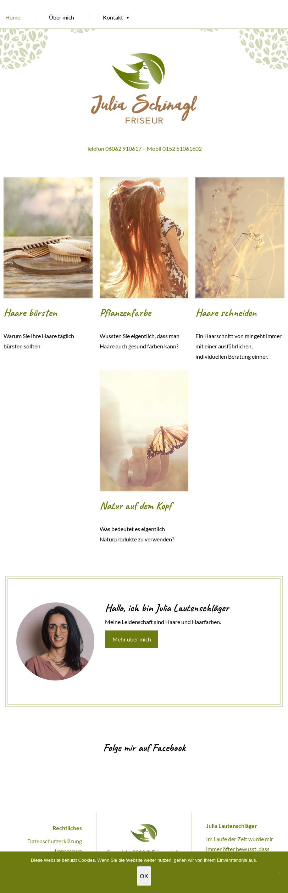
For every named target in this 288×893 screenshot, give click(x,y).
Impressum (68, 851)
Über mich (61, 17)
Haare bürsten (30, 312)
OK (144, 875)
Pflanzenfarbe (125, 312)
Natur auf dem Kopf (136, 505)
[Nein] (279, 872)
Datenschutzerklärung (54, 841)
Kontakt (113, 17)
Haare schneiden (225, 312)
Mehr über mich (131, 639)
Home (12, 17)
